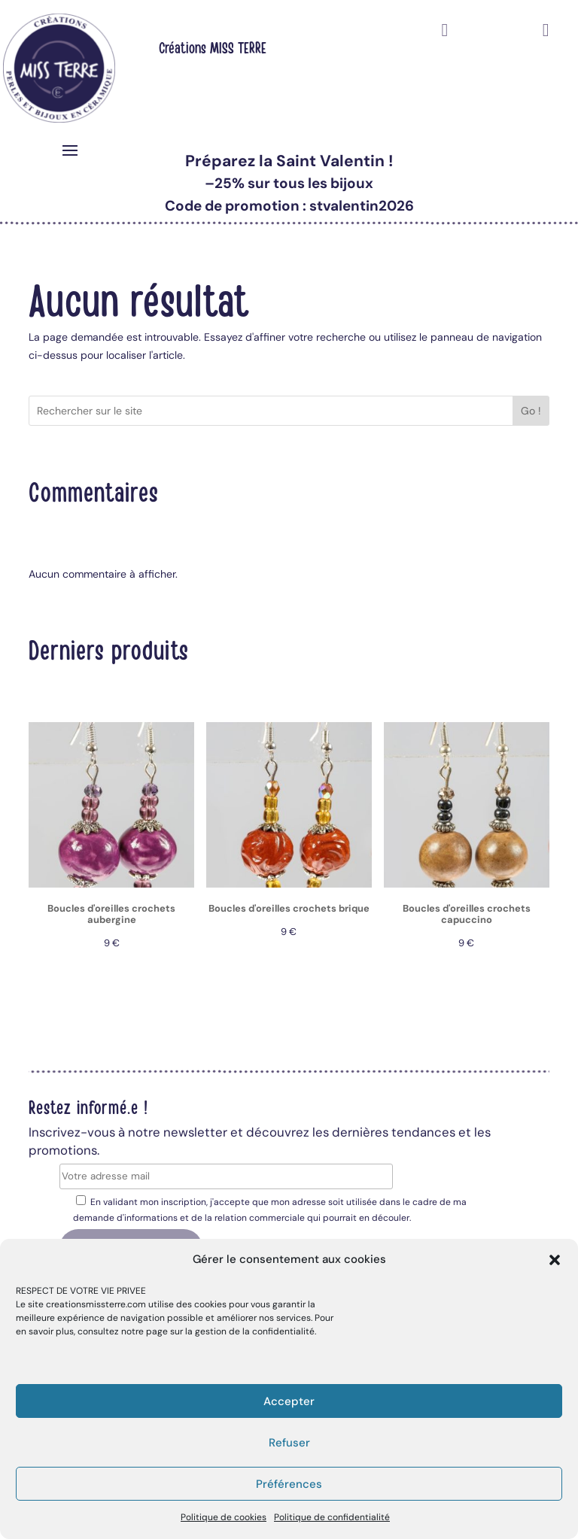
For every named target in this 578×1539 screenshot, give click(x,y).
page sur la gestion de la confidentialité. (231, 1331)
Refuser (289, 1442)
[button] (554, 1259)
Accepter (289, 1401)
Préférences (289, 1484)
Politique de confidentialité (332, 1517)
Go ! (531, 410)
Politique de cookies (223, 1517)
